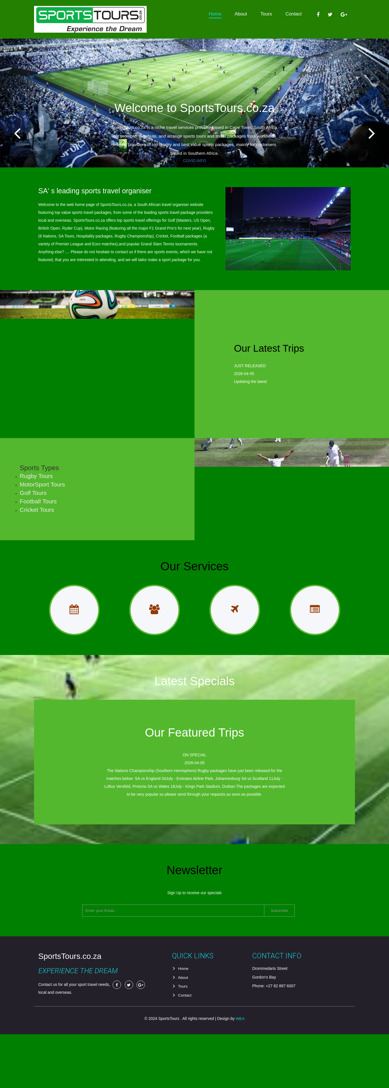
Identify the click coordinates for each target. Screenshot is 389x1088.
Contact (293, 14)
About (240, 14)
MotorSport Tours (46, 510)
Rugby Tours (40, 502)
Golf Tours (37, 518)
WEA (240, 1072)
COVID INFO (194, 160)
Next (377, 141)
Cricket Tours (41, 535)
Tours (266, 14)
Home (215, 14)
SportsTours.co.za (69, 1010)
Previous (12, 141)
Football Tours (42, 527)
